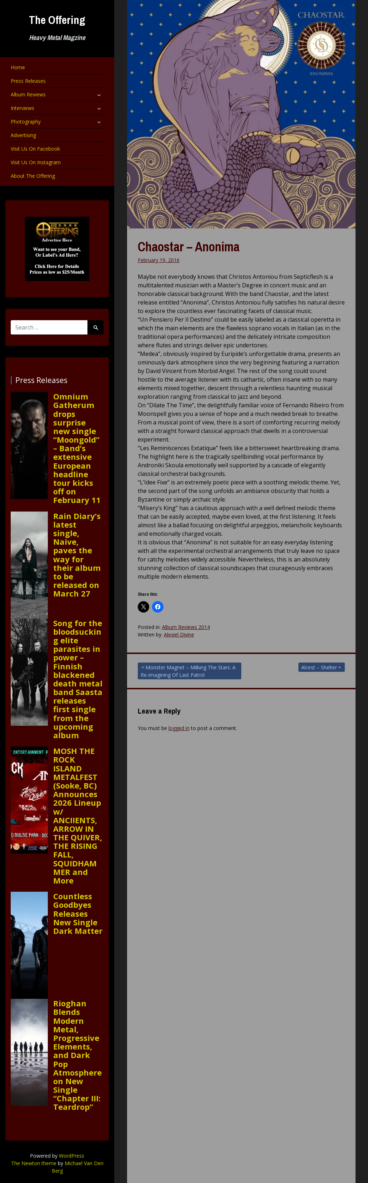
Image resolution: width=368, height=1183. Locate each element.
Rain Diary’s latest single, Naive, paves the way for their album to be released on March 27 (77, 555)
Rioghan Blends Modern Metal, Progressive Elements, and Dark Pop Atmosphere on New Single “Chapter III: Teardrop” (77, 1055)
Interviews (22, 108)
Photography (26, 121)
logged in (179, 728)
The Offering (57, 19)
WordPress (71, 1155)
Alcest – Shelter (319, 667)
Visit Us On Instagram (36, 162)
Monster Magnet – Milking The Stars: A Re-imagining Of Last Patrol (188, 671)
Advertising (23, 135)
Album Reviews (28, 94)
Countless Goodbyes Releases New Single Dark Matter (77, 913)
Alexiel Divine (179, 634)
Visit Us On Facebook (35, 148)
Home (18, 67)
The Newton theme (33, 1163)
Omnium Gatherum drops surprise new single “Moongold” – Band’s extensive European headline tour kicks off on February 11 (77, 448)
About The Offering (33, 175)
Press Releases (28, 80)
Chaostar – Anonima (189, 246)
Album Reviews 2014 (186, 627)
